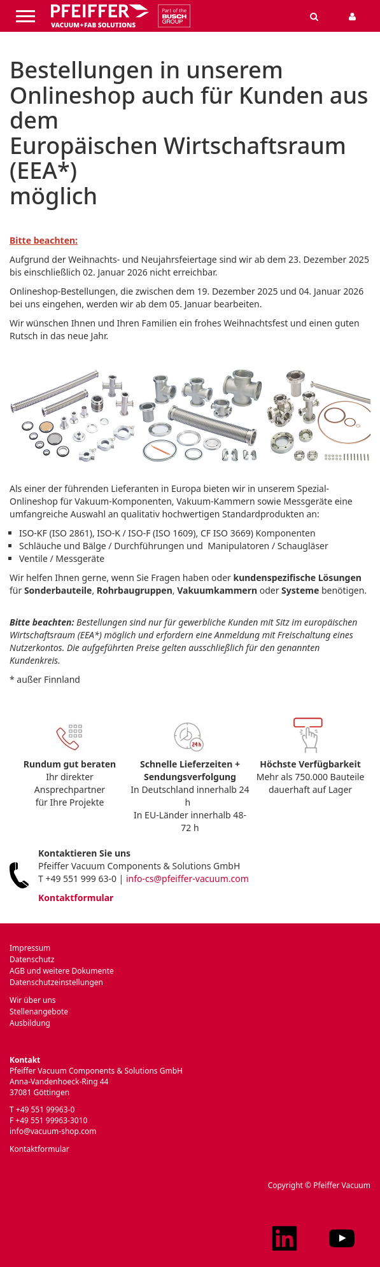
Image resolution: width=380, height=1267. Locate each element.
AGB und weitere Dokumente (62, 970)
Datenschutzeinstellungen (56, 982)
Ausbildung (30, 1023)
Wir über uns (33, 1000)
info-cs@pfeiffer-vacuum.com (187, 878)
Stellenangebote (39, 1011)
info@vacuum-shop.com (53, 1131)
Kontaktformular (75, 898)
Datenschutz (32, 959)
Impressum (30, 947)
